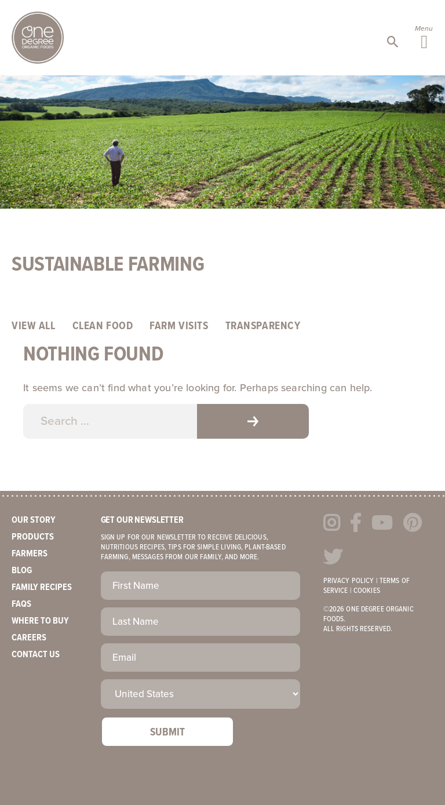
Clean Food (102, 326)
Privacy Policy (348, 581)
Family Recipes (42, 587)
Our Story (34, 520)
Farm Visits (178, 326)
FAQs (21, 604)
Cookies (366, 591)
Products (33, 537)
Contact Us (36, 655)
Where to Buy (40, 621)
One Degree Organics (38, 38)
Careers (29, 638)
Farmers (30, 554)
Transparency (263, 326)
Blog (22, 570)
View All (34, 326)
